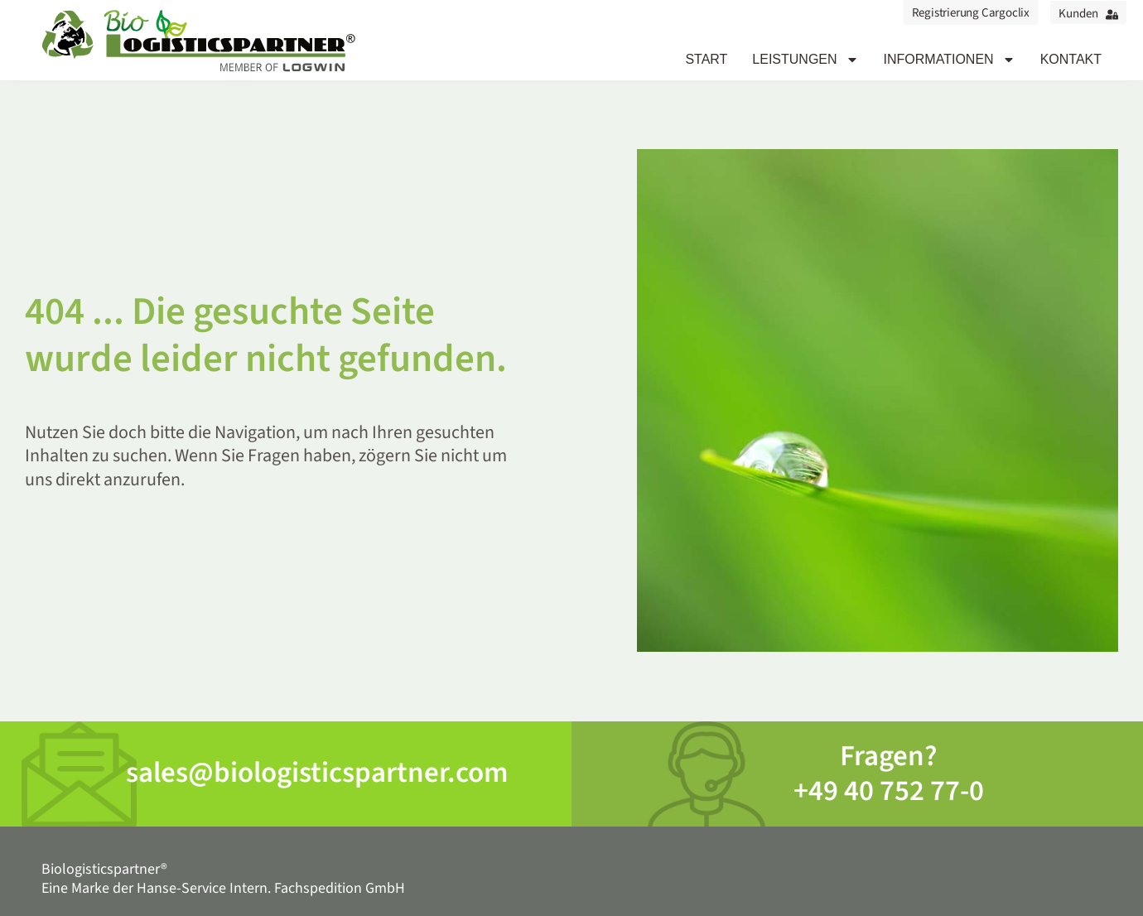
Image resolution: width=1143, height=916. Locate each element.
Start (706, 59)
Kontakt (1071, 59)
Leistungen (805, 59)
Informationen (949, 59)
